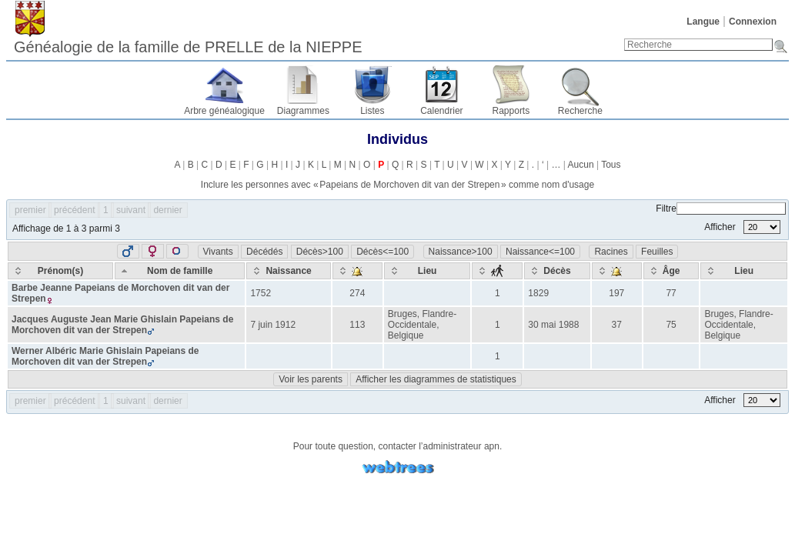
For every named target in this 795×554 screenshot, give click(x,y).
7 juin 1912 (273, 324)
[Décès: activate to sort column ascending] (557, 270)
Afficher (742, 227)
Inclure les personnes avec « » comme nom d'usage (397, 184)
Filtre (721, 208)
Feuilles (657, 251)
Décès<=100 (382, 251)
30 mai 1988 (553, 324)
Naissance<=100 (540, 251)
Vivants (218, 251)
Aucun (581, 164)
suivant (130, 210)
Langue (703, 21)
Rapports (511, 110)
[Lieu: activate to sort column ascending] (427, 270)
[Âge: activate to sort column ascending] (671, 270)
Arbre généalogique (224, 110)
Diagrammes (303, 110)
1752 (260, 293)
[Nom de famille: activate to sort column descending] (180, 270)
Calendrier (441, 110)
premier (30, 210)
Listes (372, 110)
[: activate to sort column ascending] (357, 270)
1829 (538, 293)
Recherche (580, 110)
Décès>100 (319, 251)
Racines (610, 251)
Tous (610, 164)
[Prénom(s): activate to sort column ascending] (60, 270)
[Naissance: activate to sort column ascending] (288, 270)
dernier (167, 210)
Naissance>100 (461, 251)
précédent (74, 210)
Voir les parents (310, 379)
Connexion (753, 21)
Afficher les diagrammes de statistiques (436, 379)
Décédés (264, 251)
